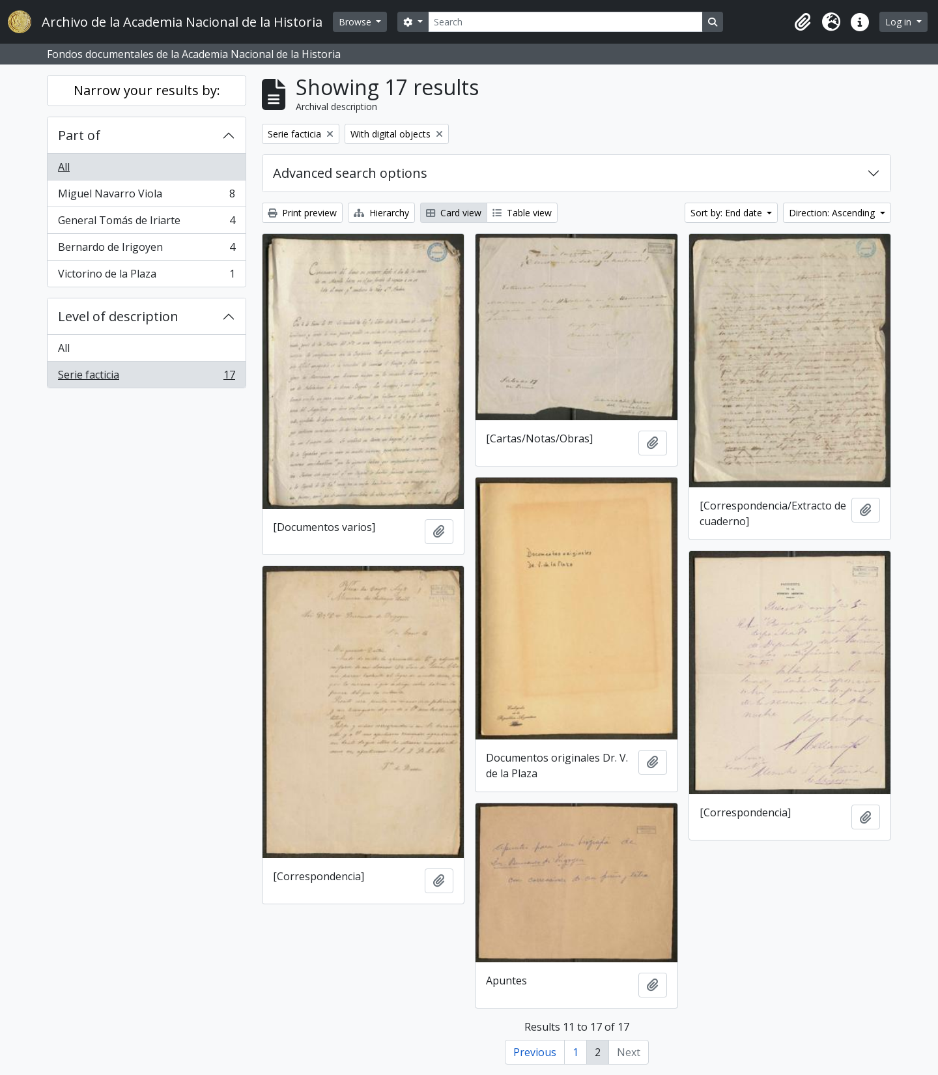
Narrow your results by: (147, 90)
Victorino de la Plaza (146, 276)
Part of (79, 135)
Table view (522, 213)
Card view (453, 213)
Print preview (302, 213)
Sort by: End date (727, 213)
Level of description (118, 316)
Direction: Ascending (833, 213)
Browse (356, 22)
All (64, 167)
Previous (534, 1052)
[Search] (565, 22)
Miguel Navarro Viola (146, 196)
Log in (899, 22)
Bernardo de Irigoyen (146, 250)
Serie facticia (146, 377)
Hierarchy (381, 213)
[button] (802, 22)
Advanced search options (350, 173)
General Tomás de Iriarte (146, 223)
